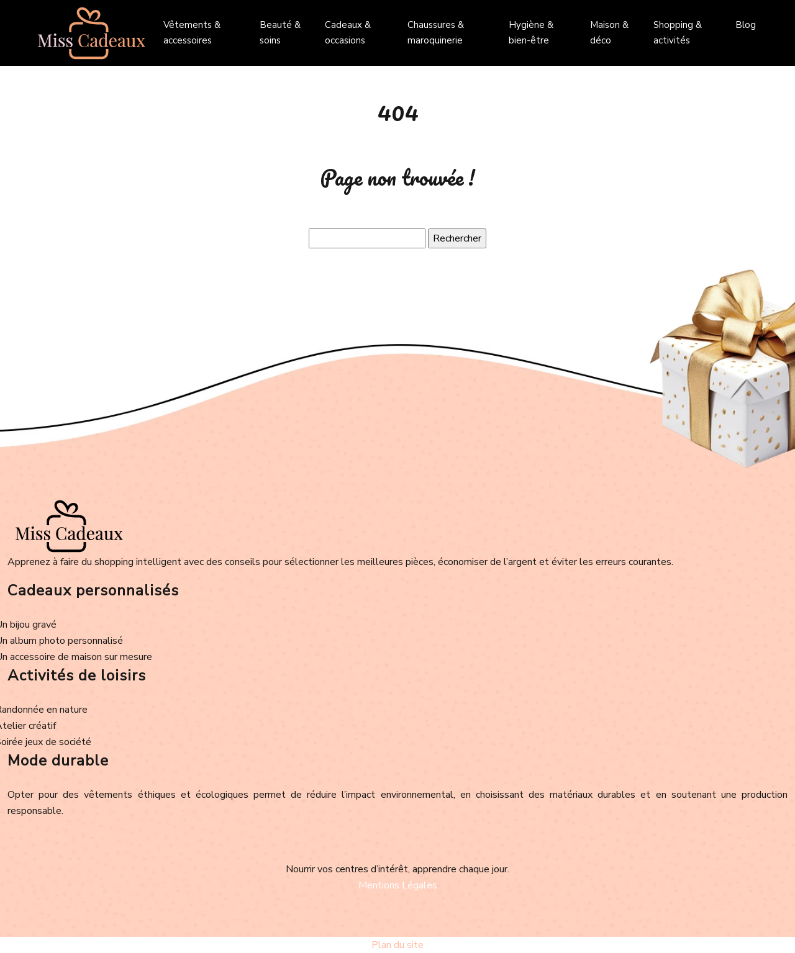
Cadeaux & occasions (348, 33)
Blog (745, 25)
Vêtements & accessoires (191, 33)
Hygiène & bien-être (531, 33)
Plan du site (397, 945)
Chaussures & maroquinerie (435, 33)
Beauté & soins (280, 33)
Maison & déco (609, 33)
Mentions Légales (397, 885)
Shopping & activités (677, 33)
